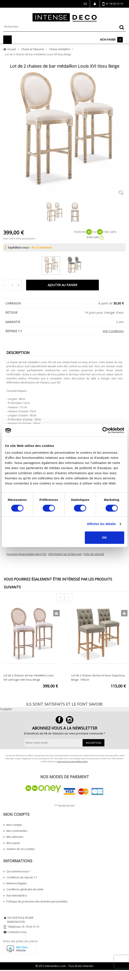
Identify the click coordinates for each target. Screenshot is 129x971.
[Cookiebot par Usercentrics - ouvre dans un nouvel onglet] (105, 430)
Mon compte (12, 825)
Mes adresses (13, 837)
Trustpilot (6, 709)
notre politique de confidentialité (72, 761)
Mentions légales (15, 883)
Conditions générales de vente (23, 889)
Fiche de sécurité (94, 554)
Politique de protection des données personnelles (35, 901)
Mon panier (11, 843)
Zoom (121, 193)
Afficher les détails (101, 524)
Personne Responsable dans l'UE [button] (26, 554)
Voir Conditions (113, 331)
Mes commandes (15, 831)
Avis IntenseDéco (15, 895)
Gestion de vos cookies (19, 849)
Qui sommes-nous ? (16, 871)
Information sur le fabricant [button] (65, 554)
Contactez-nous (17, 932)
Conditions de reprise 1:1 (20, 877)
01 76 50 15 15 (112, 3)
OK (104, 537)
